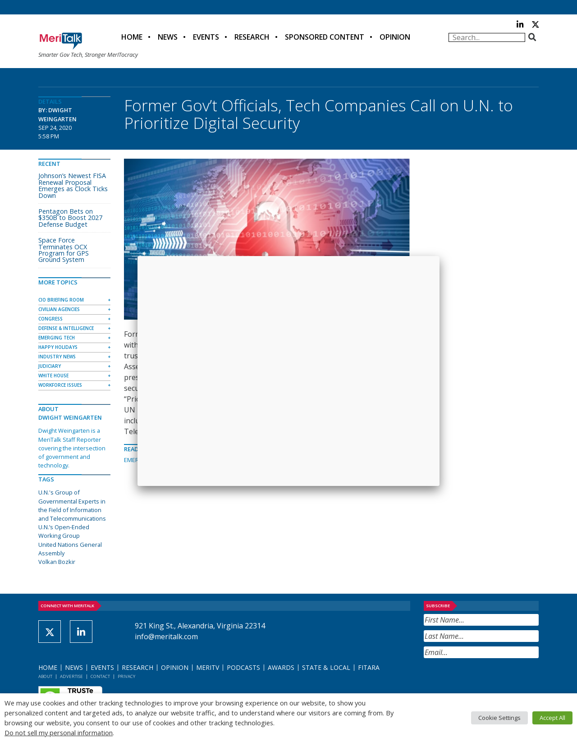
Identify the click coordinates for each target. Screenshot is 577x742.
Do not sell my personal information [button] (59, 732)
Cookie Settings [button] (499, 718)
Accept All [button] (552, 718)
